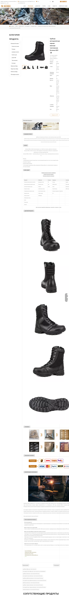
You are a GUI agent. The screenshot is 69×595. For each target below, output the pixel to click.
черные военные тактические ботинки (31, 589)
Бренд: (51, 63)
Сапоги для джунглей (14, 56)
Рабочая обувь (14, 71)
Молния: (51, 78)
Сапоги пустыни (15, 46)
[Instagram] (66, 1)
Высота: (51, 80)
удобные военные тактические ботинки (31, 573)
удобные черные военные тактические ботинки (33, 585)
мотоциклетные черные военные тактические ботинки (34, 587)
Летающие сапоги (15, 74)
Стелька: (51, 104)
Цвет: (51, 75)
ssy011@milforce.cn (31, 1)
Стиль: (51, 66)
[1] (34, 16)
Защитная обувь (14, 69)
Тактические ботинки (14, 62)
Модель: (51, 61)
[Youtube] (64, 1)
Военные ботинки (15, 43)
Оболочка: (52, 96)
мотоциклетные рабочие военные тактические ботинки (34, 580)
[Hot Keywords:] (50, 1)
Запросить (55, 115)
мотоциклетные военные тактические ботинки (32, 575)
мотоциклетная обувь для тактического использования (34, 571)
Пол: (51, 109)
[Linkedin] (61, 1)
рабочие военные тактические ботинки (31, 582)
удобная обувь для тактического (29, 569)
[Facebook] (60, 1)
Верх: (51, 86)
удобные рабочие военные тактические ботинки (33, 578)
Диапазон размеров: (52, 73)
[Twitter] (63, 1)
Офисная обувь (14, 66)
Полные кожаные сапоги (15, 50)
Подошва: (52, 106)
